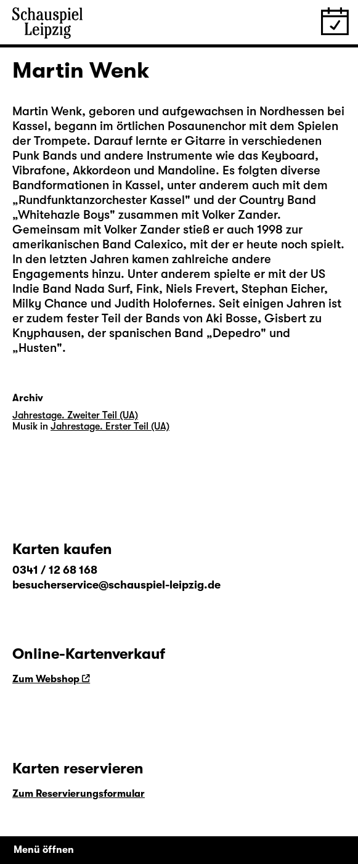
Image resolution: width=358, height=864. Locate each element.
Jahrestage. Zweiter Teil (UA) (75, 415)
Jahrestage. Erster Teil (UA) (110, 426)
